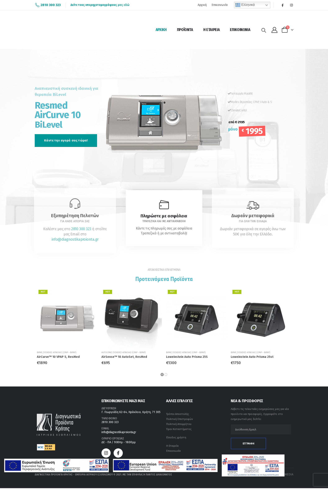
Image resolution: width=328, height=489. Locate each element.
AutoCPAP (106, 352)
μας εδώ (99, 5)
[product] (67, 318)
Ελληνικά (245, 5)
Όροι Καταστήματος (179, 429)
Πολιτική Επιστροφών (179, 419)
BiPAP (39, 352)
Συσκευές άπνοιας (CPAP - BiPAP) (59, 352)
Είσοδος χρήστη (176, 438)
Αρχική (202, 5)
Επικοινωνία (220, 5)
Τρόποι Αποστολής (177, 414)
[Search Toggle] (263, 30)
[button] (66, 140)
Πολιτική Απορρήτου (178, 424)
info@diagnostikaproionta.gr (118, 433)
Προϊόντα (185, 29)
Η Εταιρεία (211, 29)
